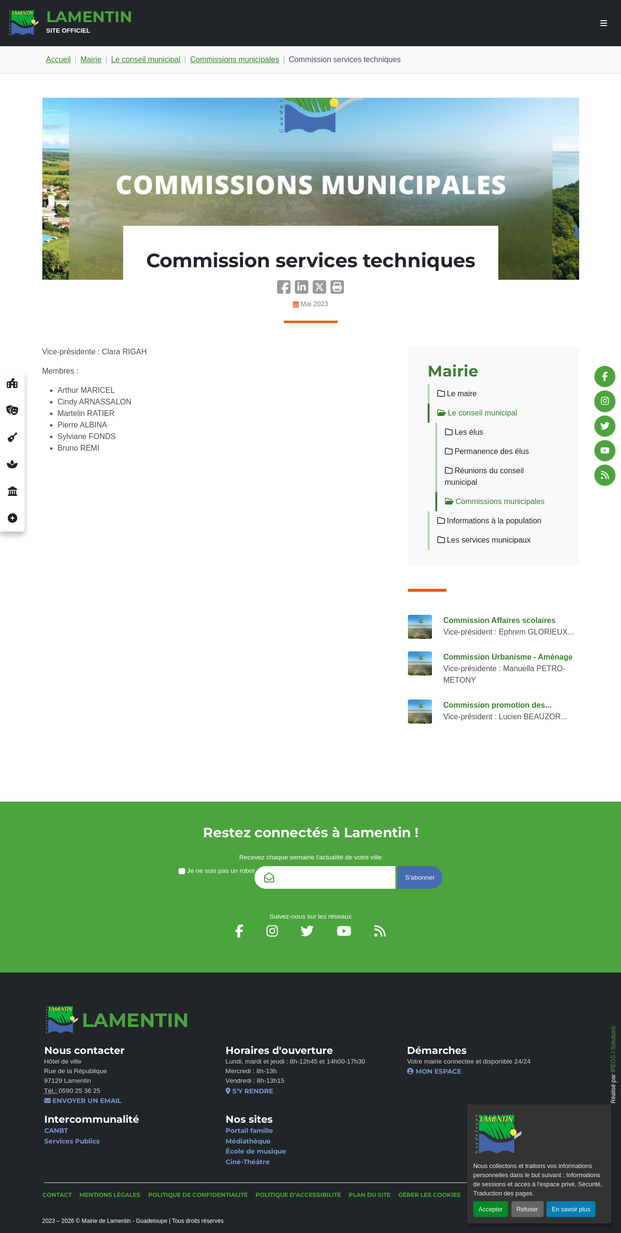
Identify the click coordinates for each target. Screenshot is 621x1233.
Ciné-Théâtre (248, 1162)
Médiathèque (248, 1141)
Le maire (457, 393)
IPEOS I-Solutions (613, 1049)
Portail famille (249, 1130)
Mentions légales (109, 1194)
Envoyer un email (83, 1100)
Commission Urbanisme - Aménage (508, 657)
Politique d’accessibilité (298, 1194)
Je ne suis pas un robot (216, 870)
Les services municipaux (484, 540)
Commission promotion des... (498, 705)
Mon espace (434, 1071)
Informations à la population (489, 521)
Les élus (464, 432)
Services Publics (72, 1141)
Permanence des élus (487, 451)
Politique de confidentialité (198, 1194)
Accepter (491, 1209)
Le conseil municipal (145, 59)
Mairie (90, 59)
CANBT (56, 1130)
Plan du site (370, 1194)
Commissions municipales (234, 59)
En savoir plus (571, 1209)
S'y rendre (249, 1091)
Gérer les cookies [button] (429, 1194)
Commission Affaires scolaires (500, 620)
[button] (337, 290)
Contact (57, 1194)
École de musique (256, 1151)
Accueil (58, 59)
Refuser (527, 1209)
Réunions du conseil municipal (484, 476)
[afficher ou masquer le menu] (603, 23)
